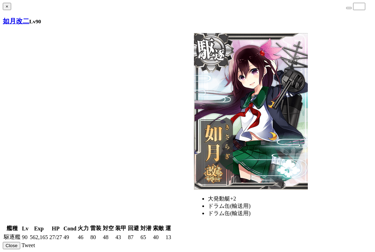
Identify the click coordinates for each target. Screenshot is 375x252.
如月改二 (16, 21)
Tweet (28, 245)
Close (11, 245)
